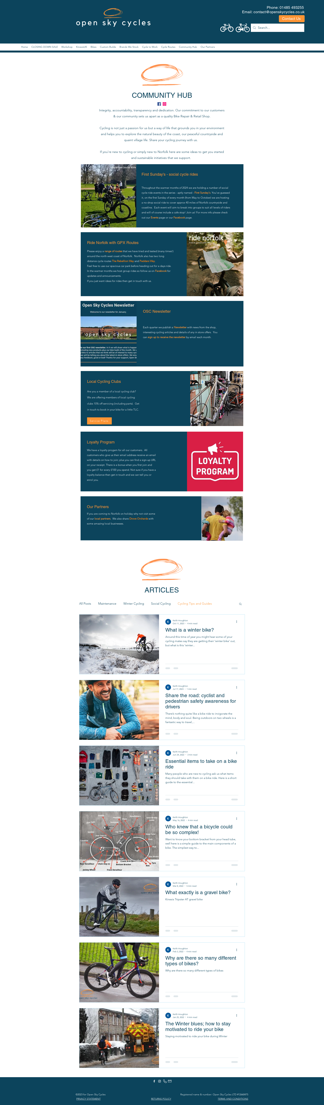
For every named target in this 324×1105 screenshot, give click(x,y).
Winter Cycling (133, 604)
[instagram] (164, 104)
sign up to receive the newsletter (166, 337)
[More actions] (238, 622)
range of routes (113, 251)
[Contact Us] (292, 18)
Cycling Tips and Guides (195, 604)
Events (154, 217)
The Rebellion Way (123, 261)
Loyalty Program (101, 442)
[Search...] (277, 28)
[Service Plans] (99, 420)
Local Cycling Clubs (104, 381)
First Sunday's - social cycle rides (170, 174)
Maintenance (107, 604)
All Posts (85, 604)
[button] (240, 604)
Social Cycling (161, 604)
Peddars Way (147, 261)
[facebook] (159, 104)
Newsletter (180, 327)
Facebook (179, 217)
